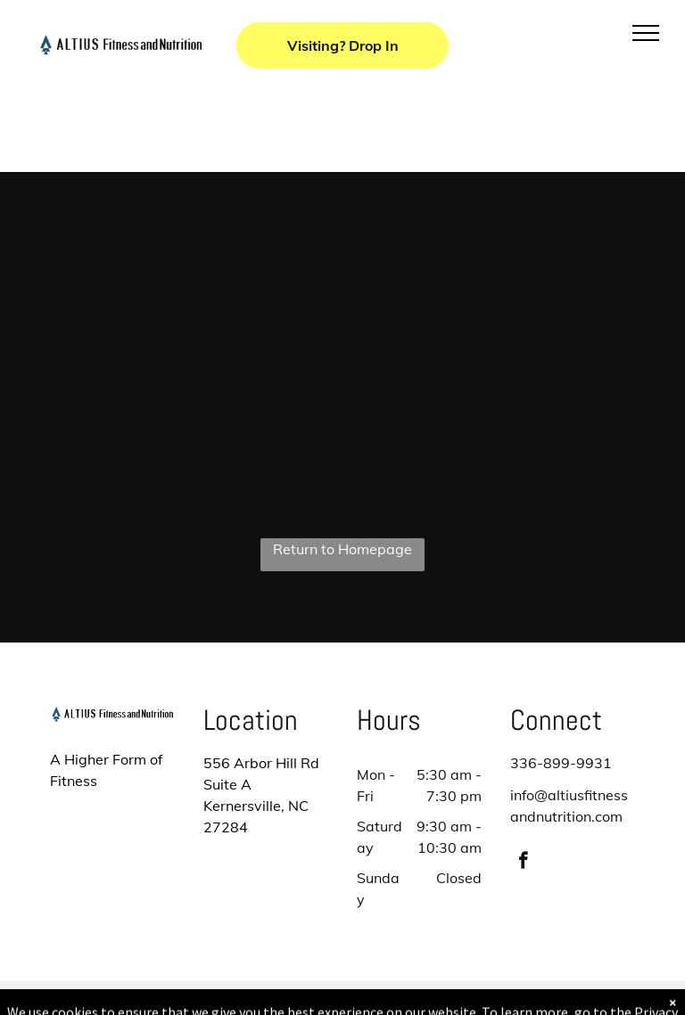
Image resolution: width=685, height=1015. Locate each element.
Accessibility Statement (378, 998)
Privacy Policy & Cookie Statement (231, 998)
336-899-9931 (561, 763)
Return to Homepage (342, 549)
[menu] (646, 33)
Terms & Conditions (489, 998)
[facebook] (523, 862)
